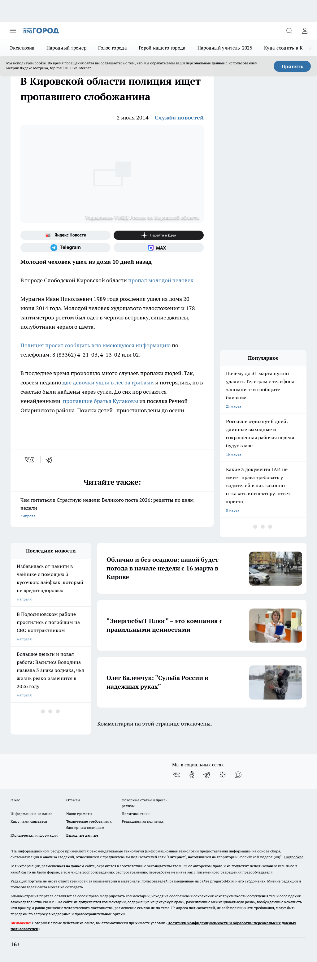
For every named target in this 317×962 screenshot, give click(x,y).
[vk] (29, 459)
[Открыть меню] (13, 30)
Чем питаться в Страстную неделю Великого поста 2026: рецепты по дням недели (112, 508)
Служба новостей (179, 117)
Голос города (112, 48)
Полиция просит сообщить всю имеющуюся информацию (95, 345)
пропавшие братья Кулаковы (100, 401)
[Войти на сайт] (304, 30)
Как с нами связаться (29, 821)
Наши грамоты (79, 813)
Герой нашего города (162, 48)
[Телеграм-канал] (65, 247)
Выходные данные (82, 835)
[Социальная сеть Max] (159, 247)
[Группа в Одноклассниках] (191, 775)
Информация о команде (31, 813)
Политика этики (136, 813)
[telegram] (51, 459)
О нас (15, 800)
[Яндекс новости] (65, 235)
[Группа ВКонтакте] (176, 775)
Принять (292, 66)
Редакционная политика (142, 821)
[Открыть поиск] (289, 30)
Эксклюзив (22, 48)
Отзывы (73, 800)
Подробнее (293, 857)
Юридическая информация (34, 835)
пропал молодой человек (160, 280)
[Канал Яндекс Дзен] (159, 235)
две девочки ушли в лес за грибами (108, 382)
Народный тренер (66, 48)
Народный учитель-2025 (225, 48)
